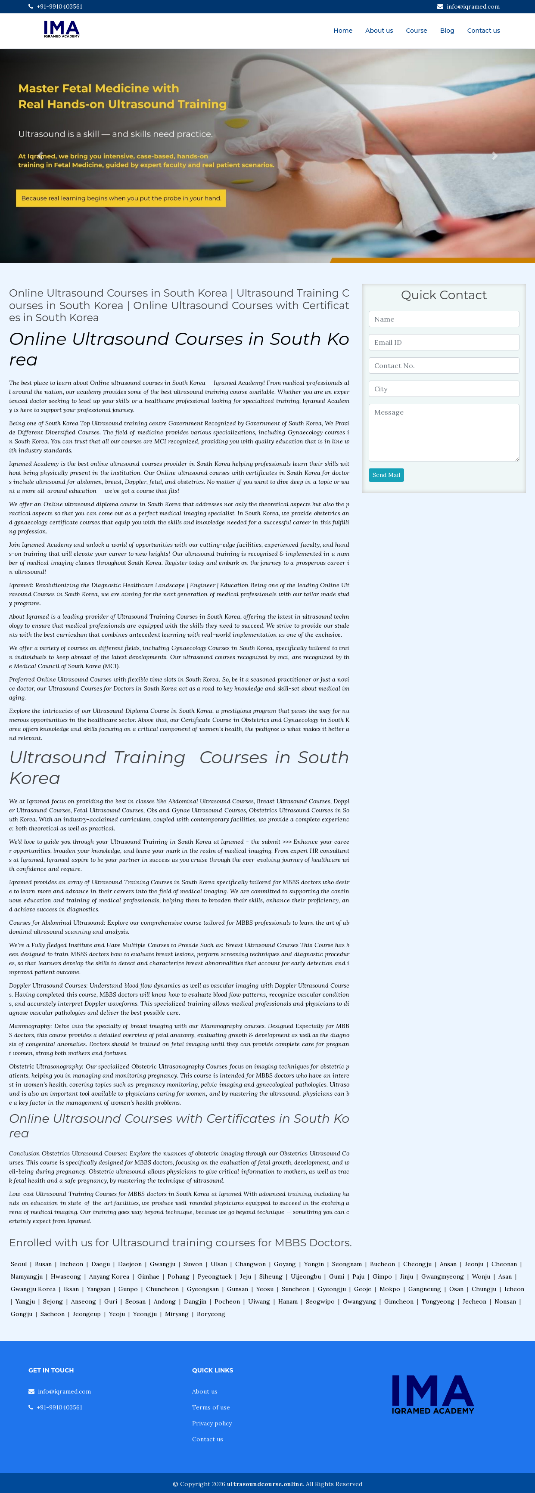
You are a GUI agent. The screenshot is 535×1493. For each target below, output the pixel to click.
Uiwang (259, 1301)
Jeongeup (87, 1314)
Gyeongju (332, 1289)
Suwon (193, 1264)
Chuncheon (162, 1289)
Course (416, 30)
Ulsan (219, 1264)
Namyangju (27, 1276)
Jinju (406, 1276)
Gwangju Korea (33, 1289)
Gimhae (148, 1276)
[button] (40, 156)
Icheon (514, 1289)
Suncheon (296, 1289)
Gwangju (162, 1264)
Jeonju (474, 1264)
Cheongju (417, 1264)
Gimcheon (399, 1301)
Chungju (484, 1289)
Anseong (83, 1301)
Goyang (285, 1264)
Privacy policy (212, 1423)
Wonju (481, 1276)
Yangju (25, 1301)
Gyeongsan (203, 1289)
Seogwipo (320, 1301)
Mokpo (389, 1289)
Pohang (179, 1276)
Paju (358, 1276)
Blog (447, 30)
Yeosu (265, 1289)
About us (379, 30)
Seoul (19, 1264)
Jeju (245, 1276)
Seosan (135, 1301)
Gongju (21, 1314)
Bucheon (382, 1264)
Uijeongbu (306, 1276)
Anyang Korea (109, 1276)
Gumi (336, 1276)
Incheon (71, 1264)
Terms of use (211, 1407)
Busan (43, 1264)
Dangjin (195, 1301)
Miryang (177, 1314)
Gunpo (128, 1289)
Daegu (100, 1264)
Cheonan (504, 1264)
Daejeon (130, 1264)
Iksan (71, 1289)
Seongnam (347, 1264)
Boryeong (211, 1314)
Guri (110, 1301)
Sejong (53, 1301)
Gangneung (424, 1289)
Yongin (314, 1264)
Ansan (448, 1264)
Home (343, 30)
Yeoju (117, 1314)
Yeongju (145, 1314)
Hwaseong (66, 1276)
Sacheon (52, 1314)
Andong (165, 1301)
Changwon (250, 1264)
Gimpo (382, 1276)
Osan (456, 1289)
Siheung (271, 1276)
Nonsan (505, 1301)
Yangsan (98, 1289)
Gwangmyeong (442, 1276)
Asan (505, 1276)
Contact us (483, 30)
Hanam (288, 1301)
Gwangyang (359, 1301)
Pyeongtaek (215, 1276)
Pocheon (227, 1301)
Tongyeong (438, 1301)
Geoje (362, 1289)
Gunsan (237, 1289)
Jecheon (474, 1301)
